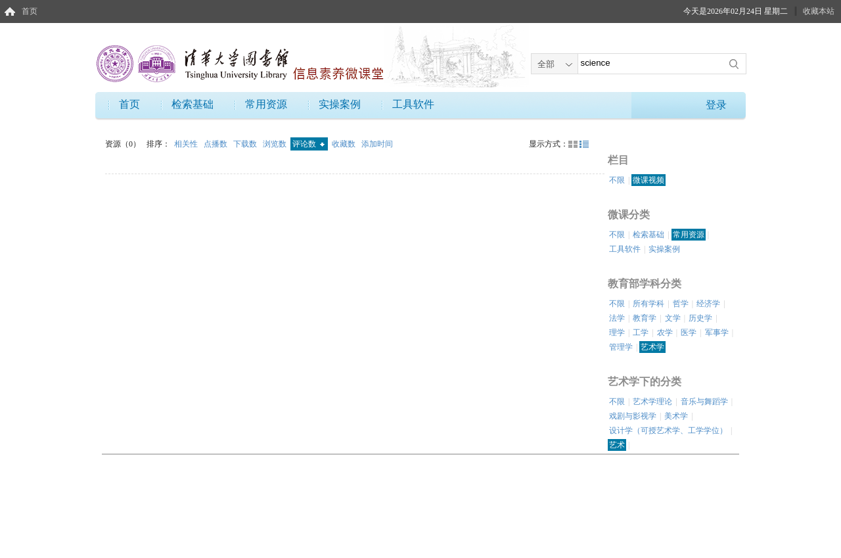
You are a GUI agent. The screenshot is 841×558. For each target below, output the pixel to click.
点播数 (216, 144)
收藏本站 (818, 11)
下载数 (246, 144)
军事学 (717, 332)
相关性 (187, 144)
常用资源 (266, 104)
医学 (688, 332)
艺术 (617, 445)
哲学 (681, 303)
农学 (665, 332)
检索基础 (192, 104)
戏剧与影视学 (632, 416)
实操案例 (340, 104)
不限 (617, 180)
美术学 (676, 416)
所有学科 (648, 303)
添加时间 (377, 144)
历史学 (700, 318)
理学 (617, 332)
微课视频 (648, 180)
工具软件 (413, 104)
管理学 (621, 347)
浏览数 (275, 144)
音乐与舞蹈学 (704, 401)
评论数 (308, 144)
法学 (617, 318)
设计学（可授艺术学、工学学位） (668, 430)
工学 (640, 332)
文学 (673, 318)
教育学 (644, 318)
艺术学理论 (652, 401)
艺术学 (652, 347)
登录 (716, 104)
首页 (29, 11)
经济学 (708, 303)
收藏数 (344, 144)
